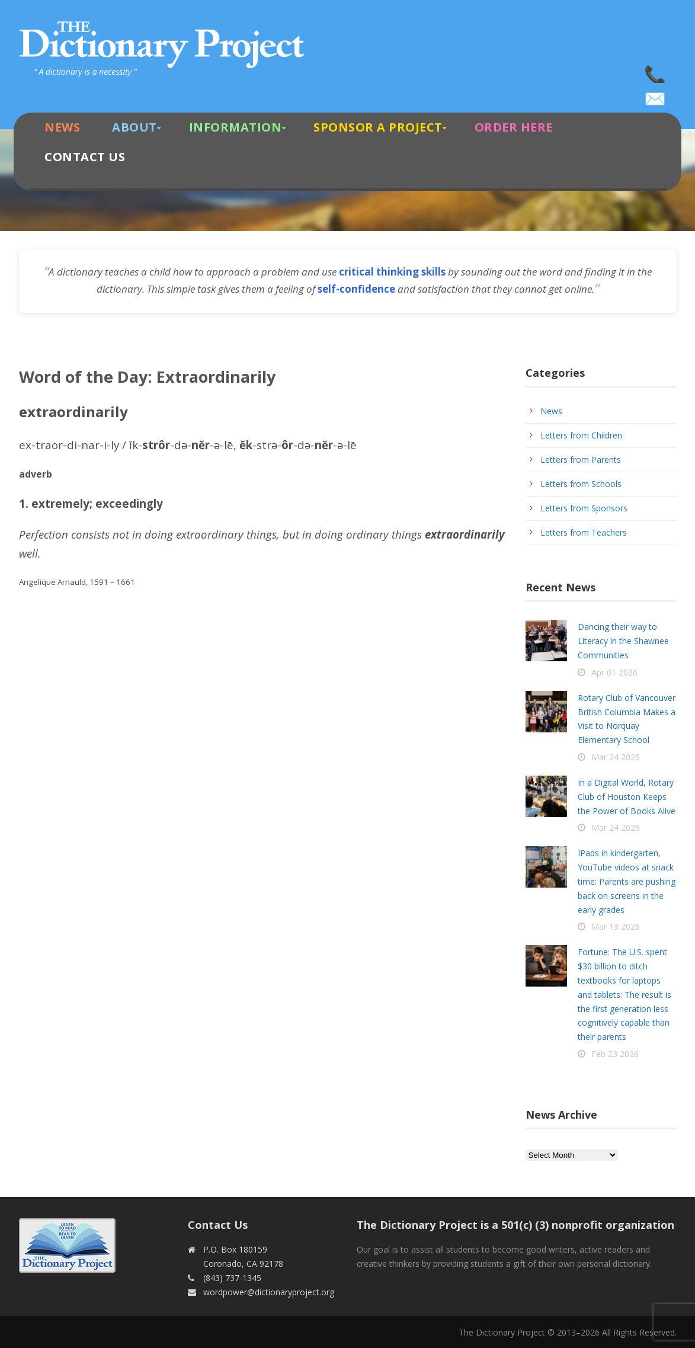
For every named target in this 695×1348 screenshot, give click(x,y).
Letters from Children (581, 435)
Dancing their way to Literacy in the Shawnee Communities (623, 641)
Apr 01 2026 (614, 672)
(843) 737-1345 (656, 71)
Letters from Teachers (583, 532)
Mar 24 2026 (615, 757)
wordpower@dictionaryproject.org (656, 95)
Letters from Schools (581, 483)
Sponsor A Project (378, 127)
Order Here (514, 127)
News (62, 127)
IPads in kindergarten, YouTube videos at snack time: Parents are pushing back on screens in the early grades (626, 881)
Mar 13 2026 (615, 926)
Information (235, 127)
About (134, 127)
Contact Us (84, 157)
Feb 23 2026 (615, 1053)
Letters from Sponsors (583, 508)
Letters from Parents (580, 459)
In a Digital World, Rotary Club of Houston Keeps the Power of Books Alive (626, 797)
